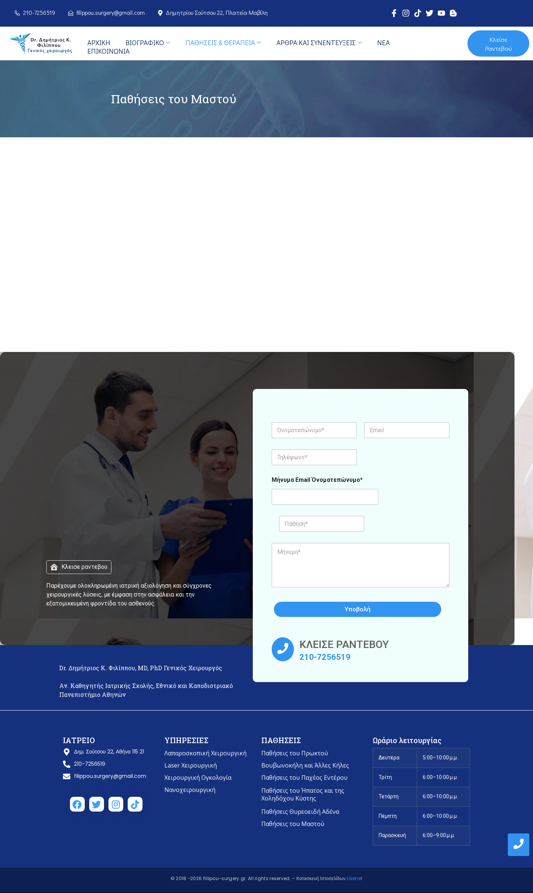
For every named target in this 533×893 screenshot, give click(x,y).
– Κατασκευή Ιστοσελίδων (319, 878)
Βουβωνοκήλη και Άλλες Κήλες (305, 765)
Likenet (354, 878)
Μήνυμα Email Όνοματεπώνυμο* (317, 479)
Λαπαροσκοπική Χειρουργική (205, 753)
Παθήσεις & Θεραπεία (222, 42)
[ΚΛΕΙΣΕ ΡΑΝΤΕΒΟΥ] (283, 649)
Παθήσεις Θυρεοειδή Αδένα (300, 812)
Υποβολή (359, 609)
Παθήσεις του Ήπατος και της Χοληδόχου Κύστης (302, 794)
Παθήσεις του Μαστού (292, 824)
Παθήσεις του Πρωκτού (294, 753)
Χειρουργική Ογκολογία (197, 777)
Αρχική (98, 42)
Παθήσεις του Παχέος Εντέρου (304, 777)
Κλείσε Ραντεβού (498, 43)
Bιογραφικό (147, 42)
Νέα (381, 42)
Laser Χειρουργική (190, 765)
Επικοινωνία (108, 51)
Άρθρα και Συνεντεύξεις (317, 42)
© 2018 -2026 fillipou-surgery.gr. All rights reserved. (231, 878)
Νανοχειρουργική (189, 790)
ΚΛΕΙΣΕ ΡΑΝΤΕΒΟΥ (344, 644)
